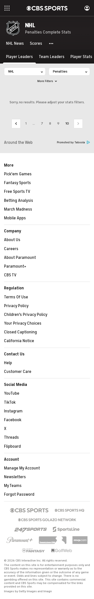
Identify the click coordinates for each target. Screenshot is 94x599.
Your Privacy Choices (22, 323)
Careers (11, 248)
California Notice (19, 340)
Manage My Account (22, 468)
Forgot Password (19, 494)
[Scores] (36, 43)
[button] (51, 43)
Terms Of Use (16, 297)
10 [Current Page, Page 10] (67, 123)
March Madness (18, 209)
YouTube (11, 393)
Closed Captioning (20, 332)
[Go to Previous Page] (16, 123)
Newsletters (15, 476)
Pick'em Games (18, 174)
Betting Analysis (18, 200)
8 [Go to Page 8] (50, 123)
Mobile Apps (15, 218)
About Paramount (20, 257)
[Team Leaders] (51, 57)
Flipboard (12, 446)
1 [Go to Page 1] (26, 123)
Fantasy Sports (17, 182)
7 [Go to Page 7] (42, 123)
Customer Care (17, 371)
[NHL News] (15, 43)
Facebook (12, 419)
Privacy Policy (16, 305)
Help (8, 362)
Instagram (13, 411)
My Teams (13, 485)
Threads (11, 437)
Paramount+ (15, 266)
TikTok (10, 402)
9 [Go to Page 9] (58, 123)
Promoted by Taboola (73, 142)
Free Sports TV (17, 191)
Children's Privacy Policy (25, 314)
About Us (12, 239)
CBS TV (10, 275)
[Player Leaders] (19, 57)
